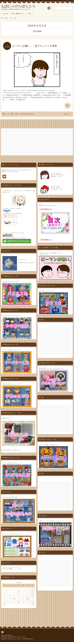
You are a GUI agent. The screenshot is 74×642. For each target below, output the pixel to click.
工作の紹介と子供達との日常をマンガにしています (13, 636)
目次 (29, 13)
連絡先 (49, 8)
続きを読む (67, 105)
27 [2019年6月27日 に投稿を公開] (18, 602)
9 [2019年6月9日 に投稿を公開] (32, 592)
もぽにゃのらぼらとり (7, 635)
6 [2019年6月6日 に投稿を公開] (18, 592)
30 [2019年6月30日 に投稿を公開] (32, 602)
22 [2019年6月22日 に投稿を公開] (28, 598)
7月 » (33, 605)
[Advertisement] (37, 141)
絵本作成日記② (29, 114)
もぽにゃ (68, 114)
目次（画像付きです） (18, 13)
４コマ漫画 (20, 114)
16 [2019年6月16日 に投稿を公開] (32, 595)
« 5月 (4, 605)
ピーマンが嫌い (9, 114)
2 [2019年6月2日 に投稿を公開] (32, 588)
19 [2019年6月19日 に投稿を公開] (14, 598)
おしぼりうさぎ (22, 259)
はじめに (5, 13)
